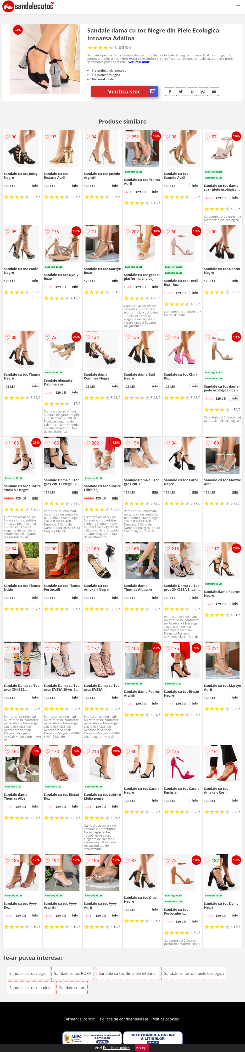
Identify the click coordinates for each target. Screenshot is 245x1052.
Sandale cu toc (72, 987)
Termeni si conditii (80, 1019)
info (35, 185)
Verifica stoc (133, 91)
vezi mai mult (139, 62)
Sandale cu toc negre (27, 973)
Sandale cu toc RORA (72, 973)
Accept (142, 1047)
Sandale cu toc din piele (30, 987)
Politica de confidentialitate (124, 1019)
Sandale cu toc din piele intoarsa (127, 973)
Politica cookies (165, 1019)
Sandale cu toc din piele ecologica (194, 973)
